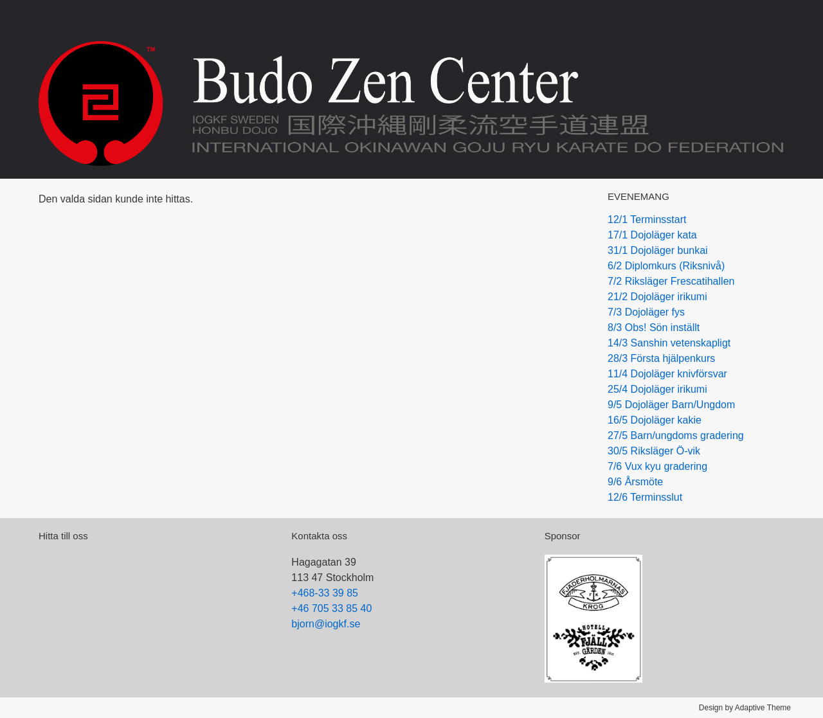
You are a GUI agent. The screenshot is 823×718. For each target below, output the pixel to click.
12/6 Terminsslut (645, 497)
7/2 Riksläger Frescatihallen (671, 281)
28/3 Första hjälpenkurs (661, 358)
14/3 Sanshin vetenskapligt (669, 342)
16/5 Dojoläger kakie (654, 420)
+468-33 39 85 (324, 593)
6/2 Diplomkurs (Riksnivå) (666, 265)
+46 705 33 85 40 (331, 608)
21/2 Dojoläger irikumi (657, 296)
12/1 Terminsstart (647, 219)
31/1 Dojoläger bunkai (658, 250)
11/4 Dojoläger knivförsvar (667, 373)
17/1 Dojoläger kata (652, 234)
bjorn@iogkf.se (325, 623)
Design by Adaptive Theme (745, 707)
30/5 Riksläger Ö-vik (654, 450)
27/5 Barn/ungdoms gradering (676, 435)
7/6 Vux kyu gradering (657, 466)
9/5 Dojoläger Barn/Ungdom (671, 404)
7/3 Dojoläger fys (646, 312)
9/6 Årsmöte (635, 481)
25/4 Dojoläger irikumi (657, 389)
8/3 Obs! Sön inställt (654, 327)
